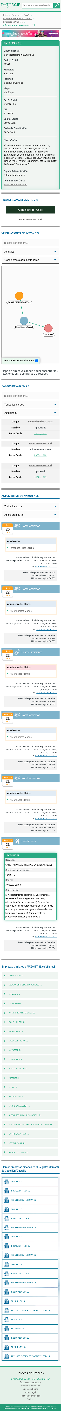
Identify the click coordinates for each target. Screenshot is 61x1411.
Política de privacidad (30, 1395)
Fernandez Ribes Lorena (40, 421)
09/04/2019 (40, 455)
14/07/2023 (40, 433)
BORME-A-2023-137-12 (46, 566)
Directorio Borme (30, 1388)
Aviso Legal (30, 1392)
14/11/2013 (40, 477)
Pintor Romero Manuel (15, 184)
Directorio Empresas (30, 1385)
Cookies (30, 1399)
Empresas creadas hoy (30, 1382)
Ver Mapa (9, 92)
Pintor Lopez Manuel (19, 673)
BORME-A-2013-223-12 (46, 755)
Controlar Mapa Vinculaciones (18, 360)
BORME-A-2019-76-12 (46, 629)
